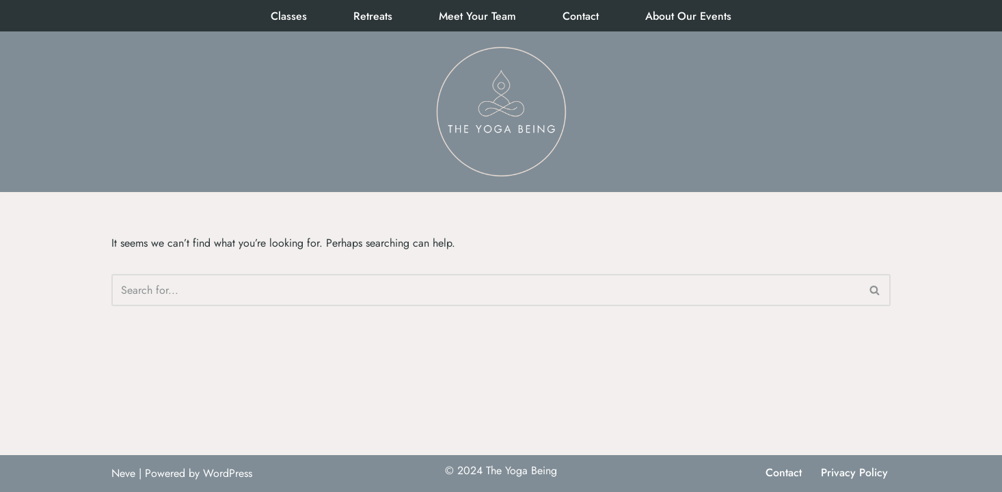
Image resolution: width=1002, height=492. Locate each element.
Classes (289, 16)
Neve (123, 473)
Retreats (372, 16)
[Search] (485, 290)
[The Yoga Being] (501, 112)
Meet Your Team (477, 16)
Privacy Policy (854, 472)
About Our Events (688, 16)
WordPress (227, 473)
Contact (581, 16)
